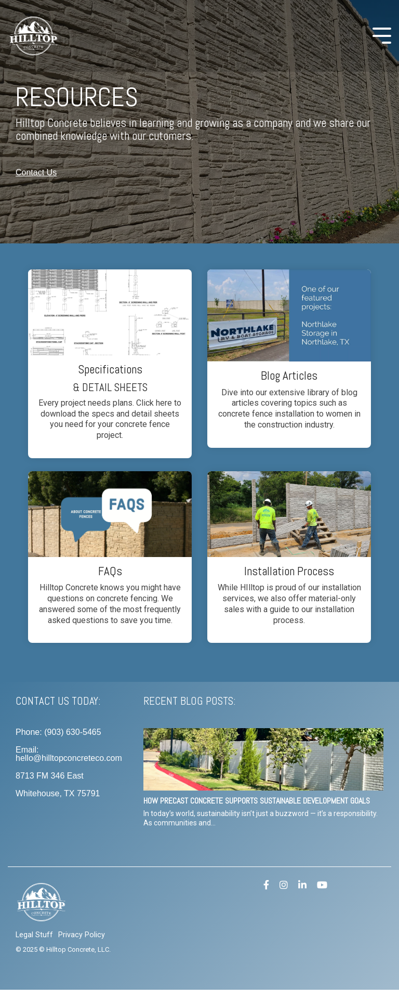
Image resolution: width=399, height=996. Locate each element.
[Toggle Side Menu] (382, 35)
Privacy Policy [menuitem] (81, 934)
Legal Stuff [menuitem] (34, 934)
